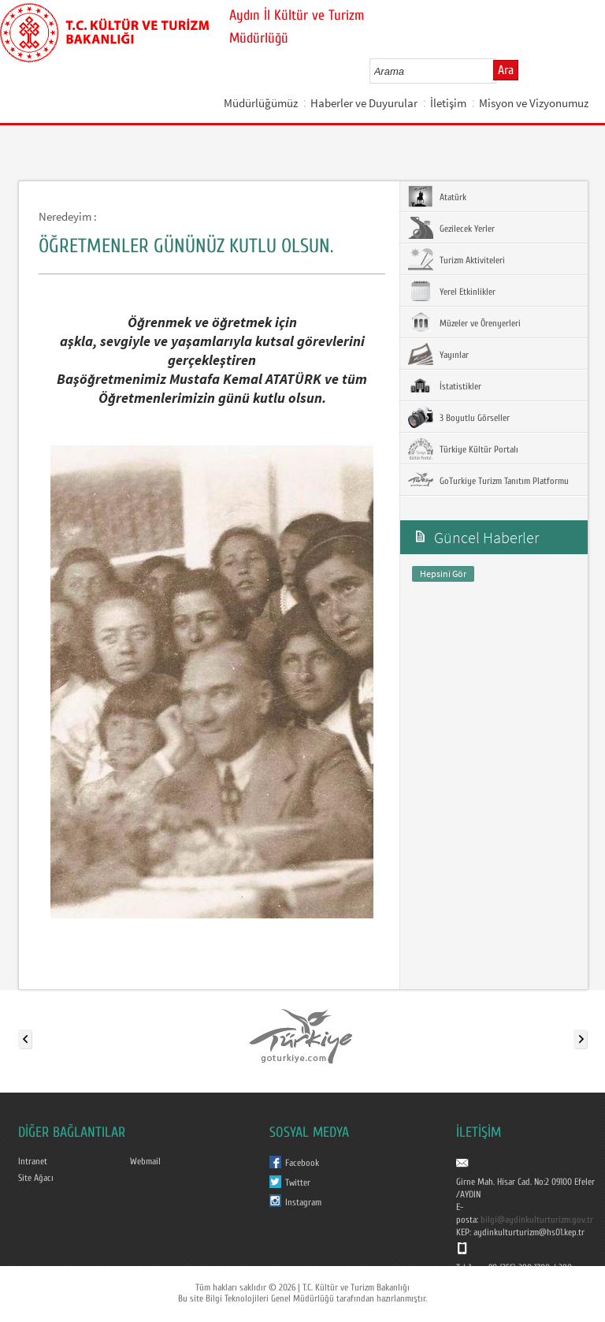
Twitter (297, 1182)
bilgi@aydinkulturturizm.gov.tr (537, 1219)
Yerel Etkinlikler (452, 291)
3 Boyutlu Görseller (459, 417)
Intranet (32, 1161)
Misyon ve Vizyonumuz (533, 102)
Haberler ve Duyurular (364, 102)
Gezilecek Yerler (451, 228)
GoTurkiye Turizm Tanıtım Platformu (488, 480)
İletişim (448, 102)
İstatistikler (444, 385)
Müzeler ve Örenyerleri (464, 322)
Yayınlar (438, 354)
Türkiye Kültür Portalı (463, 449)
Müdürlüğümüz (261, 102)
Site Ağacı (36, 1177)
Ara (506, 70)
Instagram (303, 1202)
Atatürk (437, 196)
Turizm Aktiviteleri (456, 259)
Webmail (145, 1161)
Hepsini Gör (443, 573)
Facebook (302, 1162)
